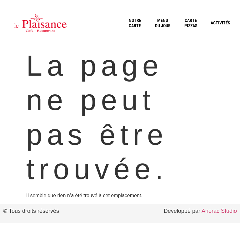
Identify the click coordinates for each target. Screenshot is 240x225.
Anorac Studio (219, 211)
